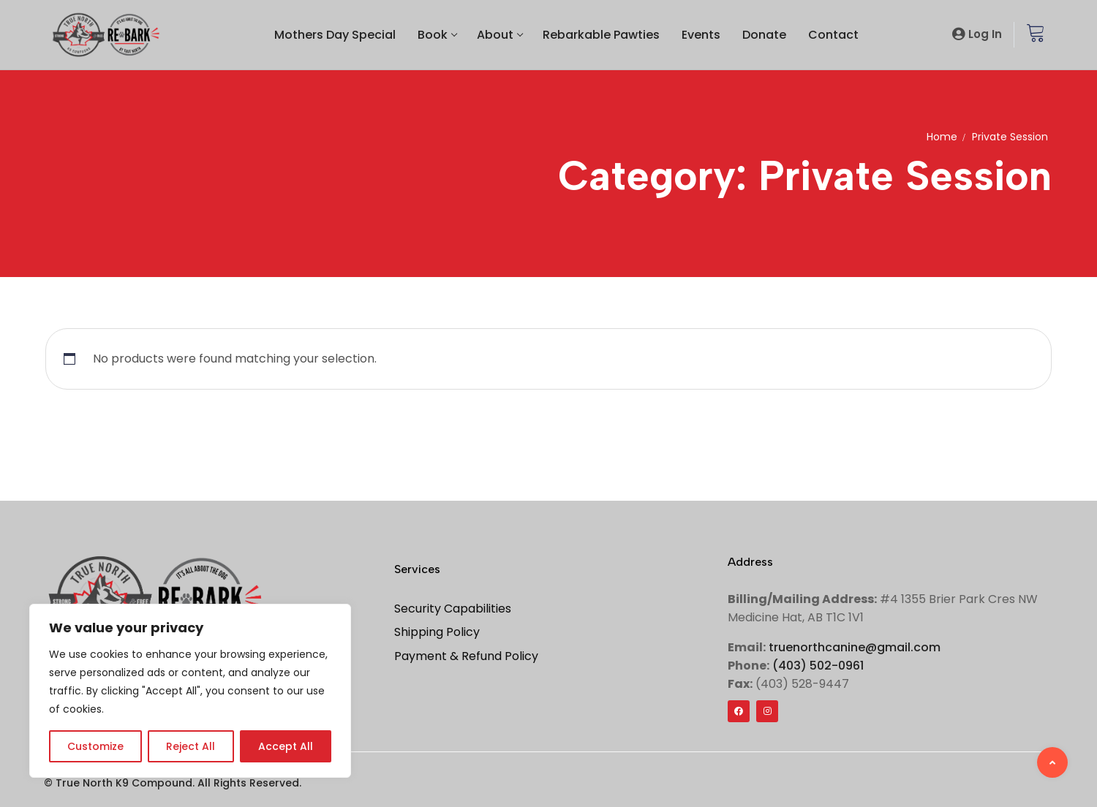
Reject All (190, 746)
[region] (190, 691)
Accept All (285, 746)
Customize (95, 746)
